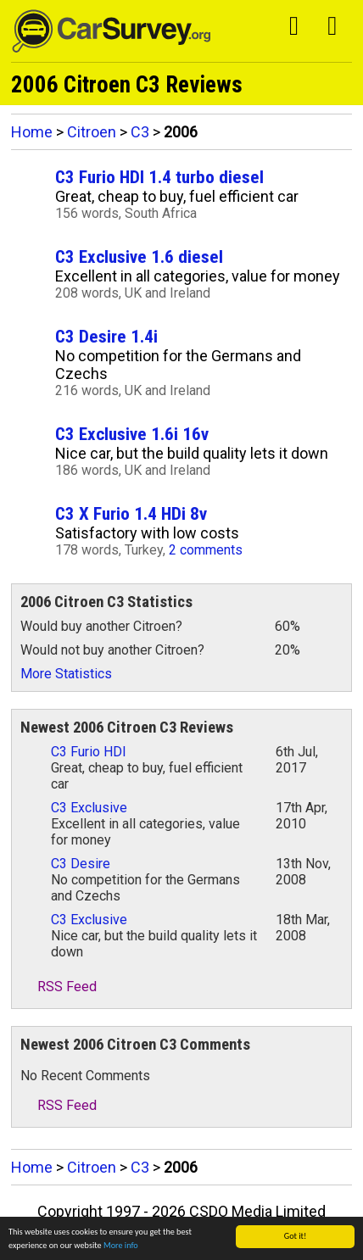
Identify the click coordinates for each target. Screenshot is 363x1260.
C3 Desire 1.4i (106, 336)
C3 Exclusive (89, 808)
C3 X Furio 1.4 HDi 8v (131, 513)
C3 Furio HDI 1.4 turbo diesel (159, 176)
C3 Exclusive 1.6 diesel (139, 256)
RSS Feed (58, 986)
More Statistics (66, 674)
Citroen (91, 132)
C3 (140, 132)
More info (120, 1246)
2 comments (206, 550)
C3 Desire (80, 864)
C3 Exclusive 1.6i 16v (132, 433)
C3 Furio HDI (88, 752)
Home (32, 132)
